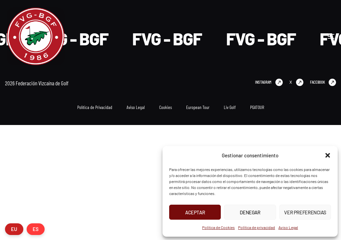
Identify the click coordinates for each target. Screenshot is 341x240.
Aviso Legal (288, 227)
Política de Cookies (218, 227)
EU (14, 229)
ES (36, 229)
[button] (327, 155)
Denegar (250, 212)
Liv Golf (230, 107)
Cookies (165, 107)
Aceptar (195, 212)
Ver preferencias (305, 212)
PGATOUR (257, 107)
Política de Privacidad (94, 107)
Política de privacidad (256, 227)
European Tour (197, 107)
